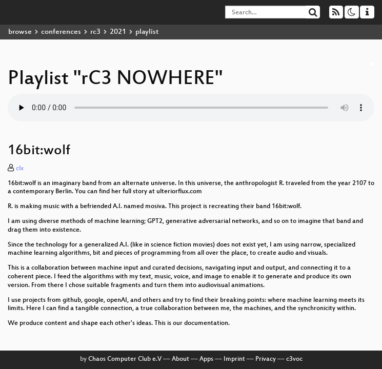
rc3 (95, 32)
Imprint (234, 359)
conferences (61, 32)
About (180, 359)
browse (20, 32)
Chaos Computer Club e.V (125, 359)
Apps (206, 359)
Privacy (265, 359)
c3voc (294, 359)
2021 (118, 32)
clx (20, 168)
